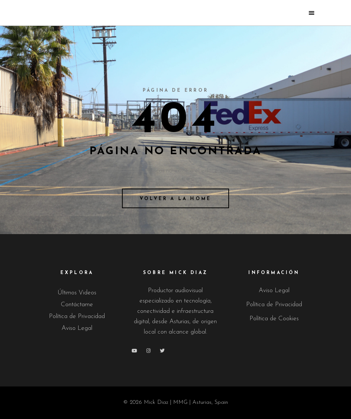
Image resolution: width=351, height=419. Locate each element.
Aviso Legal (77, 328)
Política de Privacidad (77, 316)
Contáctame (77, 304)
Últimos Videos (76, 293)
